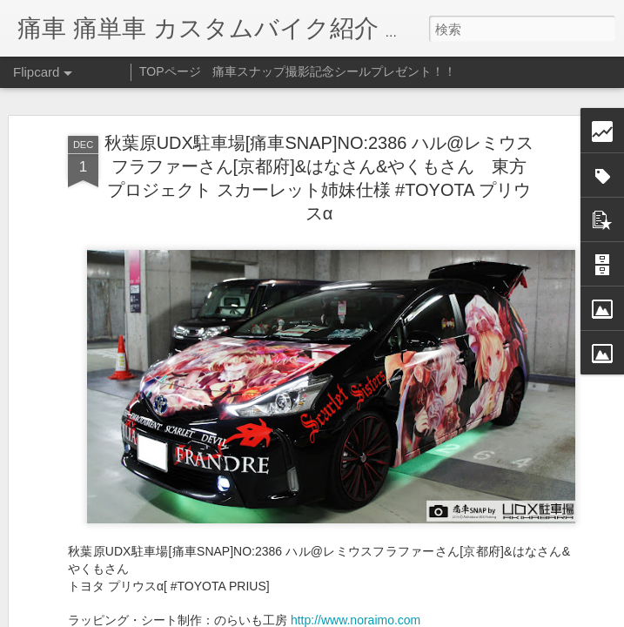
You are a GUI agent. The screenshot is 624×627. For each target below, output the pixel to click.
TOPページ (170, 71)
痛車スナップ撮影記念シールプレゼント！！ (334, 71)
